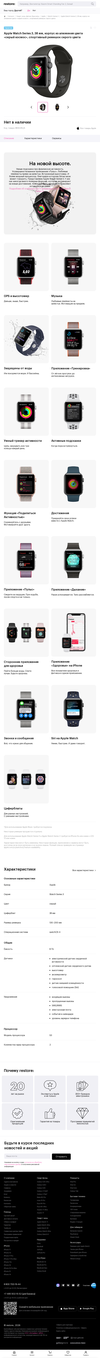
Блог (5, 1194)
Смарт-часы (42, 1218)
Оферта (83, 1328)
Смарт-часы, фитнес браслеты (27, 16)
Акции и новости (10, 1185)
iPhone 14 (7, 1274)
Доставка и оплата (11, 1219)
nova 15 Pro (41, 1200)
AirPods (39, 1249)
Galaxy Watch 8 (43, 1234)
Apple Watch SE (43, 1228)
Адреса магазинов (11, 1182)
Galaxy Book (41, 1271)
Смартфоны (42, 1178)
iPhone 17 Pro (8, 1256)
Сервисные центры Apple (13, 1231)
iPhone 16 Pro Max (10, 1268)
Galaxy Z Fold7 (42, 1191)
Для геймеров (76, 1227)
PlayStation (74, 1234)
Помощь (7, 1212)
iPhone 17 (7, 1249)
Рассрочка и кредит (11, 1240)
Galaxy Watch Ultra (44, 1231)
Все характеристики (82, 870)
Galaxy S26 (41, 1188)
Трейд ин (7, 1228)
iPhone (7, 1246)
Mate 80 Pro (41, 1197)
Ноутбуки (41, 1258)
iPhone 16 (7, 1265)
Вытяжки (73, 1219)
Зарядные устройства (78, 1255)
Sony (39, 1243)
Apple (43, 16)
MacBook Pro (41, 1265)
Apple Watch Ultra (43, 1225)
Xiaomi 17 (40, 1213)
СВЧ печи (73, 1209)
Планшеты (74, 1178)
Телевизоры (74, 1200)
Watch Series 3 (53, 16)
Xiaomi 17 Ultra (42, 1210)
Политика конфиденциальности (68, 1328)
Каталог (11, 16)
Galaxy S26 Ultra (43, 1182)
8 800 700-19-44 (12, 1284)
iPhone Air (7, 1253)
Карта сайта (60, 1331)
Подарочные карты (11, 1237)
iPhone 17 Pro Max (10, 1259)
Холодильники (75, 1215)
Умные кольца (75, 1258)
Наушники (41, 1240)
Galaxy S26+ (41, 1185)
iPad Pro (73, 1182)
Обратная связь (10, 1206)
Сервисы (56, 138)
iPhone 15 (7, 1271)
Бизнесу (7, 1197)
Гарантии (7, 1225)
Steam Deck (74, 1237)
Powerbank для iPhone (78, 1252)
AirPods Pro (41, 1253)
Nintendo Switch (76, 1231)
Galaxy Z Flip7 (42, 1194)
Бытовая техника (77, 1196)
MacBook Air (41, 1262)
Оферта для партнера (64, 1325)
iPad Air (73, 1185)
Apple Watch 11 (42, 1222)
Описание (9, 138)
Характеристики (33, 138)
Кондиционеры (75, 1206)
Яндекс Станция (76, 1222)
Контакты (7, 1203)
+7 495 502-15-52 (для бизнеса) (19, 1294)
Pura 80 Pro (41, 1203)
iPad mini (73, 1188)
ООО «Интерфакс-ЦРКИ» (34, 1333)
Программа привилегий (12, 1234)
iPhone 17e (7, 1262)
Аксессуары (75, 1243)
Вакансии (7, 1200)
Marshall (40, 1246)
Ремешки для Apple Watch (80, 1246)
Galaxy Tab (74, 1191)
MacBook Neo (42, 1268)
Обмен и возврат (10, 1222)
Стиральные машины (78, 1212)
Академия (7, 1191)
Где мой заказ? (9, 1215)
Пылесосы (74, 1203)
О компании (9, 1178)
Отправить (61, 1157)
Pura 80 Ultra (41, 1206)
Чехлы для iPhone (76, 1249)
